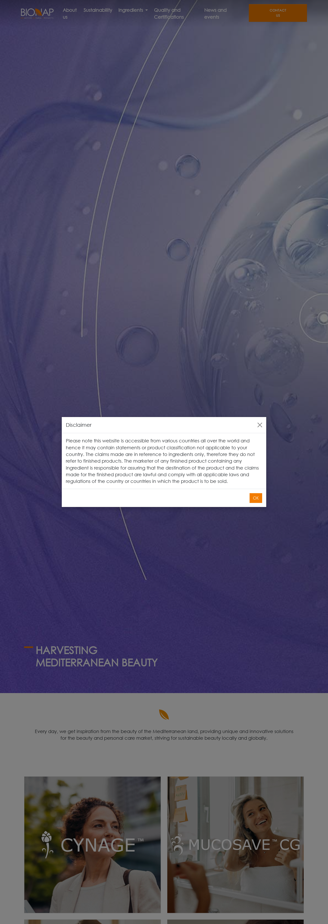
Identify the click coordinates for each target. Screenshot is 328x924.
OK (256, 498)
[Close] (259, 425)
